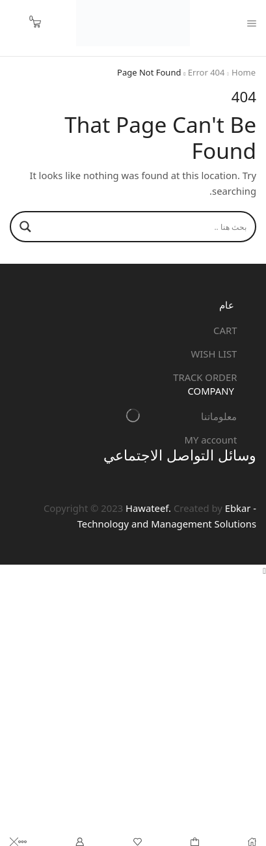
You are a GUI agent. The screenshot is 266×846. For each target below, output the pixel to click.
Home (244, 72)
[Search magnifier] (25, 227)
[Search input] (145, 227)
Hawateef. (147, 508)
